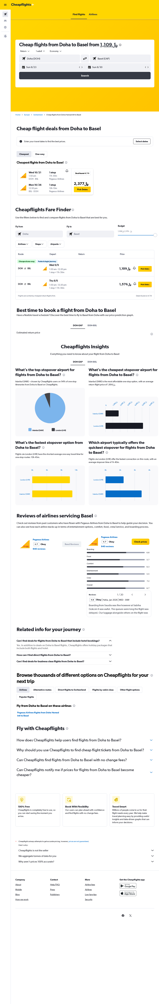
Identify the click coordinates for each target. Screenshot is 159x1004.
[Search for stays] (5, 21)
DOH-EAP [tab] (78, 325)
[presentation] (120, 45)
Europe (27, 115)
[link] (140, 542)
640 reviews (39, 549)
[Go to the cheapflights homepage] (22, 4)
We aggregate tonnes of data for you (86, 856)
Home (17, 115)
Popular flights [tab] (26, 697)
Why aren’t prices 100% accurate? (86, 861)
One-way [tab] (40, 154)
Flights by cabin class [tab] (103, 690)
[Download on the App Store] (128, 893)
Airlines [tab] (23, 690)
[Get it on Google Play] (128, 886)
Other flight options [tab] (130, 690)
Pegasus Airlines (41, 539)
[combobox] (56, 51)
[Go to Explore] (5, 27)
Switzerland (38, 115)
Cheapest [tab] (24, 154)
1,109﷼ (109, 44)
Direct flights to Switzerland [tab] (72, 690)
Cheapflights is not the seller (86, 850)
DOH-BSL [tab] (92, 325)
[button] (5, 4)
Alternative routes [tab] (42, 690)
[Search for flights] (5, 14)
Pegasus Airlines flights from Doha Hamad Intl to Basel (38, 714)
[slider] (155, 235)
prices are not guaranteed (79, 841)
